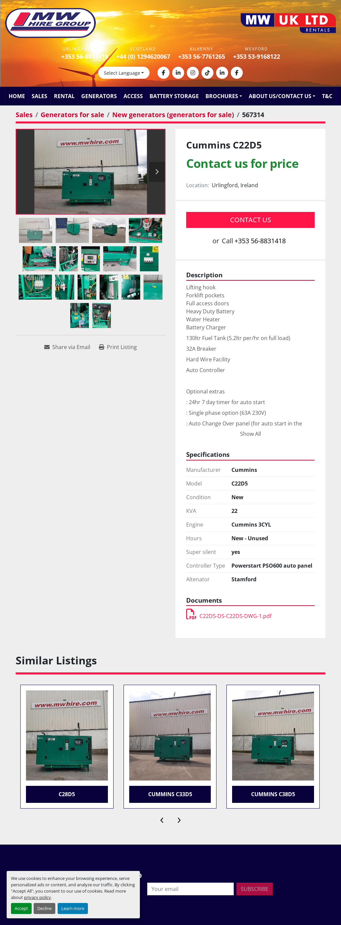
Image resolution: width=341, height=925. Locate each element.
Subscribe (254, 889)
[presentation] (162, 819)
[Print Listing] (118, 347)
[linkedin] (178, 73)
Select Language (122, 73)
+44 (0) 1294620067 (143, 56)
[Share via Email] (67, 347)
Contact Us (250, 219)
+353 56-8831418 (84, 56)
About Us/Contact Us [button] (280, 96)
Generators (99, 96)
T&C (327, 96)
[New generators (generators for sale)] (173, 114)
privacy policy (37, 897)
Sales (39, 96)
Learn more (72, 908)
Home (17, 96)
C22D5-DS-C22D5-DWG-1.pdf (228, 616)
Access (133, 96)
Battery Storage (174, 96)
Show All (250, 433)
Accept (21, 908)
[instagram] (193, 73)
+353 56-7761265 (201, 56)
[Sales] (24, 114)
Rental (64, 96)
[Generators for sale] (72, 114)
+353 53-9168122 (256, 56)
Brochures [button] (221, 96)
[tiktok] (207, 73)
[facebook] (164, 73)
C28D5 (67, 794)
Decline (44, 908)
